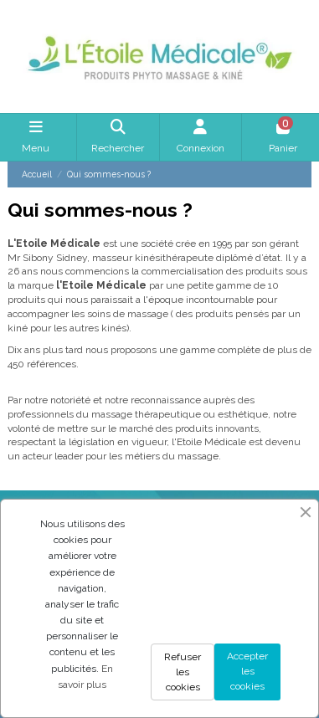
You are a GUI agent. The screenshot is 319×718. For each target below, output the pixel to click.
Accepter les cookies (247, 671)
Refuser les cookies (182, 672)
